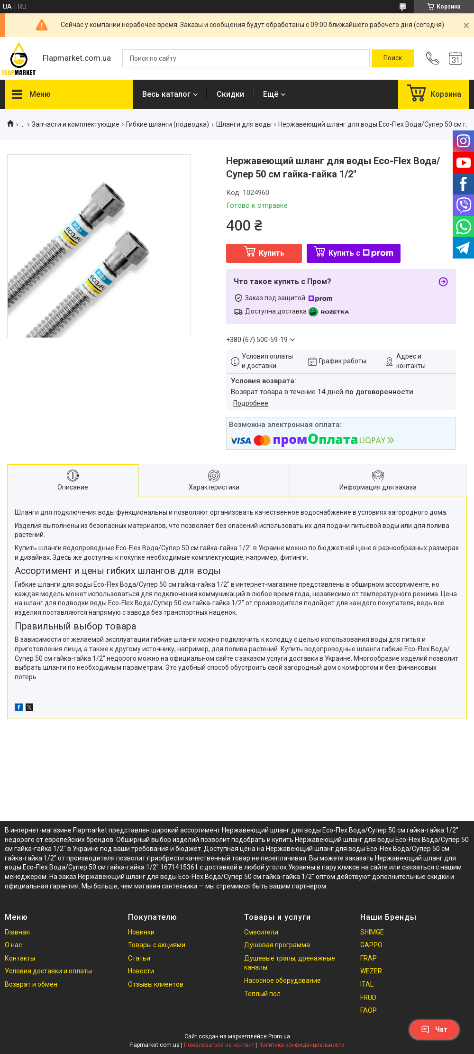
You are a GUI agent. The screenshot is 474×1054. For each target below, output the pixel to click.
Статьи (139, 958)
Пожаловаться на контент (219, 1045)
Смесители (261, 932)
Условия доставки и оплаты (48, 971)
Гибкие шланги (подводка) (167, 124)
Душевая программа (277, 945)
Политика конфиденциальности (301, 1045)
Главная (17, 932)
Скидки (230, 94)
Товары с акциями (156, 945)
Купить (271, 253)
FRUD (368, 997)
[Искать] (393, 58)
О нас (13, 945)
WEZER (371, 971)
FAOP (368, 1010)
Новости (141, 971)
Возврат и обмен (31, 984)
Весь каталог (166, 94)
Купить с (360, 253)
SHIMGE (372, 932)
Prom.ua (279, 1036)
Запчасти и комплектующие (75, 124)
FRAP (368, 958)
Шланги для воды (244, 124)
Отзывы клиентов (155, 984)
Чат (434, 1029)
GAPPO (371, 945)
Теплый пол (262, 994)
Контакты (20, 958)
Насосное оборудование (282, 980)
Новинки (141, 932)
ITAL (367, 984)
